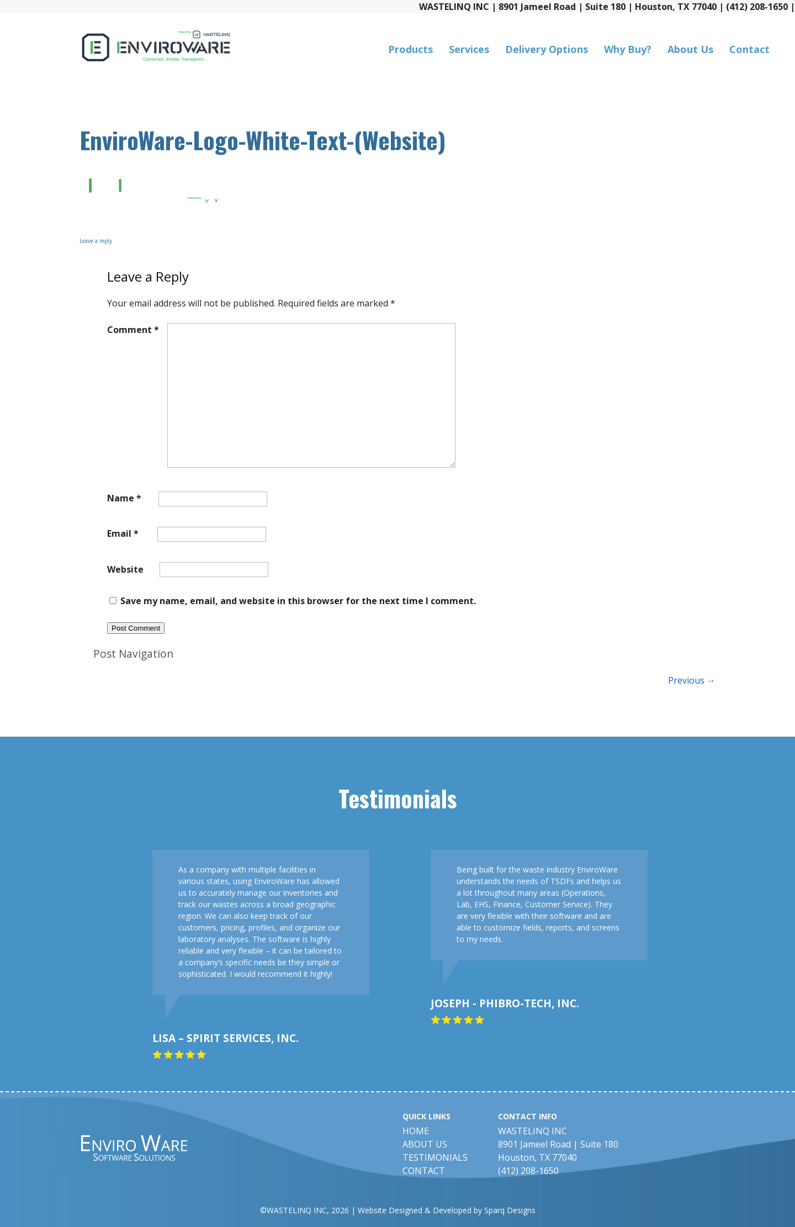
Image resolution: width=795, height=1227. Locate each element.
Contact (749, 49)
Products (410, 49)
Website (125, 569)
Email (123, 533)
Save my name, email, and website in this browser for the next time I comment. (298, 601)
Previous (692, 680)
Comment (133, 330)
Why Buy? (627, 49)
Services (469, 49)
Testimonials (435, 1157)
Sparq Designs (510, 1210)
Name (124, 498)
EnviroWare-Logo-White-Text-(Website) (263, 139)
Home (415, 1131)
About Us (690, 49)
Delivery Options (546, 49)
